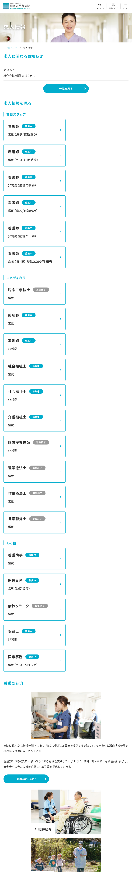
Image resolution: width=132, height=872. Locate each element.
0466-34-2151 (68, 822)
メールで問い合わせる (66, 761)
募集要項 (66, 749)
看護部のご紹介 (26, 524)
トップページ (10, 48)
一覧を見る (66, 88)
